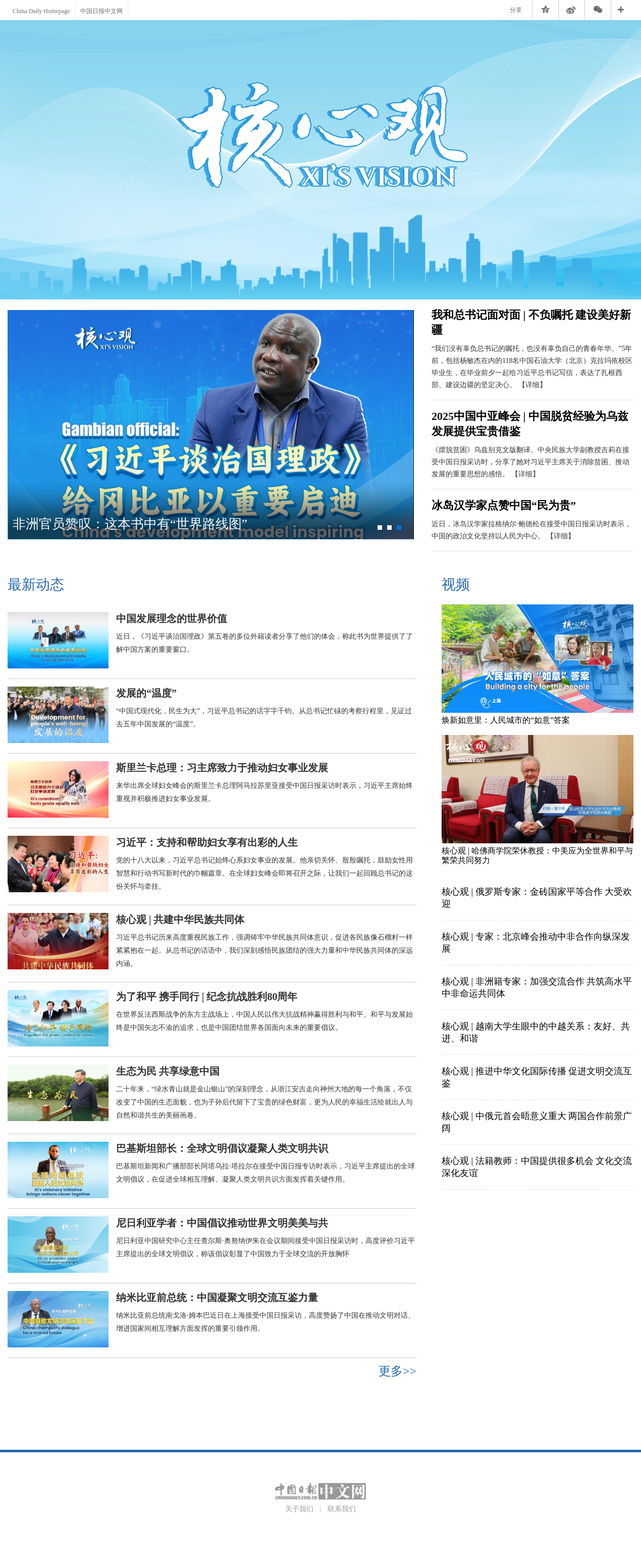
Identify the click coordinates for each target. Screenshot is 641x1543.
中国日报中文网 (101, 11)
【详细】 (532, 385)
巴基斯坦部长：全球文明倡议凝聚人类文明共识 (222, 1148)
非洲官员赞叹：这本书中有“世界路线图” (130, 524)
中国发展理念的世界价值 (171, 618)
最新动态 (36, 584)
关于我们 (299, 1509)
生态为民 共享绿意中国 (168, 1071)
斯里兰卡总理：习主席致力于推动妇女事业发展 (222, 767)
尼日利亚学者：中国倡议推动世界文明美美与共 (222, 1222)
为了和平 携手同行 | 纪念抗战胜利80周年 (206, 996)
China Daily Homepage (41, 11)
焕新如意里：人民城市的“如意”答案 (506, 720)
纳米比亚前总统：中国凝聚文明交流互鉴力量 (217, 1297)
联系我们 (342, 1509)
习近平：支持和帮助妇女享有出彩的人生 (207, 842)
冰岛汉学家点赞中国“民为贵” (504, 505)
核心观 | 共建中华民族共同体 (180, 919)
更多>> (397, 1371)
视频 (456, 584)
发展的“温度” (146, 693)
